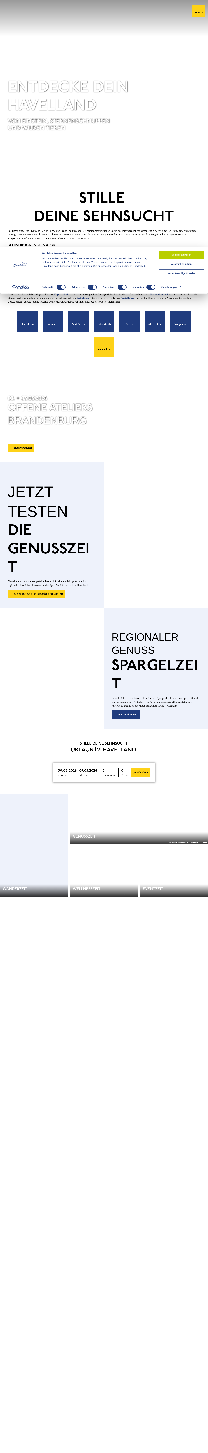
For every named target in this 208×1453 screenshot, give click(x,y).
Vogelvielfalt (61, 302)
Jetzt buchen (141, 781)
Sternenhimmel (159, 302)
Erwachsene (109, 783)
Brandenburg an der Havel (23, 289)
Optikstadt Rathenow (98, 289)
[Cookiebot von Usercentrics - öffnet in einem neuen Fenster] (21, 40)
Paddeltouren (128, 306)
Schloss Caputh (135, 285)
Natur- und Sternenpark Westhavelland (50, 260)
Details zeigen (169, 40)
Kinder (125, 783)
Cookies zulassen (181, 8)
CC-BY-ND (204, 187)
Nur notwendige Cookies (181, 26)
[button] (27, 330)
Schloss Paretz (108, 285)
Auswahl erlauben (181, 17)
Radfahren (82, 306)
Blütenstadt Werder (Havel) (59, 289)
